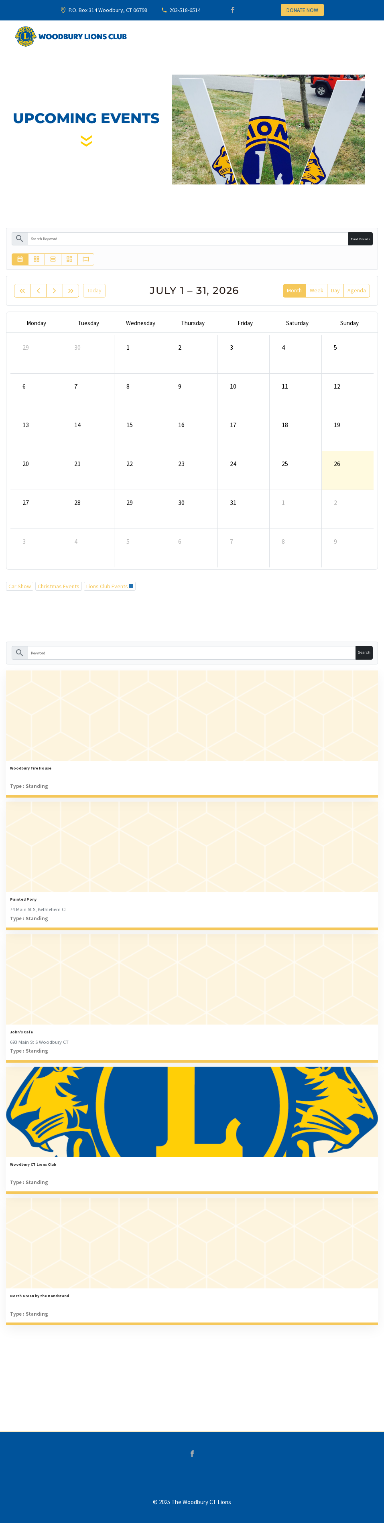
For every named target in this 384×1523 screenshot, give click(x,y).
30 (77, 347)
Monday (36, 323)
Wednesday (140, 323)
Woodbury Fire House (30, 768)
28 (77, 502)
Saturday (297, 323)
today (94, 290)
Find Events (360, 239)
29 (25, 347)
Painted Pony (23, 899)
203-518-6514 (185, 10)
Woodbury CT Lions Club (33, 1164)
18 (285, 425)
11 (285, 386)
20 (25, 464)
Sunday (349, 323)
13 (25, 425)
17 (233, 425)
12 (337, 386)
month (294, 290)
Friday (245, 323)
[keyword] (188, 239)
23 (181, 464)
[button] (298, 259)
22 (129, 464)
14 (77, 425)
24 (233, 464)
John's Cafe (21, 1032)
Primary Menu (362, 37)
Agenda (356, 290)
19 (337, 425)
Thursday (193, 323)
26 (337, 464)
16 (181, 425)
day (335, 290)
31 (233, 502)
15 (129, 425)
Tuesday (88, 323)
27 (25, 502)
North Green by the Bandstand (39, 1295)
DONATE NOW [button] (302, 10)
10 (233, 386)
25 (285, 464)
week (316, 290)
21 (77, 464)
